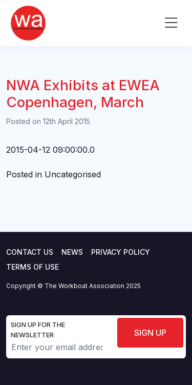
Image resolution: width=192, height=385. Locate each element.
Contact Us (29, 252)
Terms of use (32, 266)
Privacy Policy (120, 252)
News (72, 252)
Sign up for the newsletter (38, 329)
